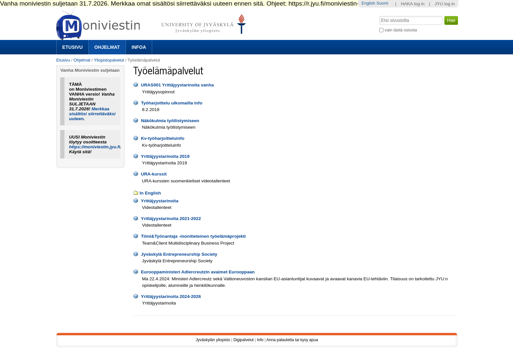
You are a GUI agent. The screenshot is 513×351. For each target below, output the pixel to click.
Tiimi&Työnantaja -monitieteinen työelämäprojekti (193, 236)
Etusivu (72, 47)
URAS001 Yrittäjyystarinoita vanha (177, 85)
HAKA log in (413, 3)
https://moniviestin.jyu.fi (94, 146)
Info (260, 340)
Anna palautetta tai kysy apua (292, 340)
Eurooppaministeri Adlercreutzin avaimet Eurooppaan (198, 271)
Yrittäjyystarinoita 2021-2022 (171, 218)
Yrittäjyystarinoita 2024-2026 (171, 296)
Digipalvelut (243, 340)
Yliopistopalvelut (109, 60)
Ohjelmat (107, 47)
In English (150, 193)
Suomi (382, 3)
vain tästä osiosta (401, 30)
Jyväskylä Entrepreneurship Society (179, 254)
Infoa (139, 47)
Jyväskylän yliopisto (213, 340)
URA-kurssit (154, 174)
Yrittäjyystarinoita (159, 200)
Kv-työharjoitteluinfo (163, 138)
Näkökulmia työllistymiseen (170, 120)
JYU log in (444, 3)
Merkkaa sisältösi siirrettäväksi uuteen (92, 113)
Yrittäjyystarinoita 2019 (165, 156)
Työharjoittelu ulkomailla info (172, 103)
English (368, 3)
